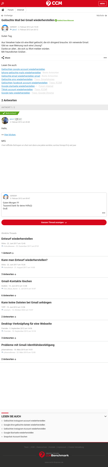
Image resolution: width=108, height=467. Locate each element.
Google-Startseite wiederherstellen (19, 433)
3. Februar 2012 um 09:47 (20, 198)
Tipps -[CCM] (55, 82)
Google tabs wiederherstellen (15, 93)
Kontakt (52, 447)
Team (26, 447)
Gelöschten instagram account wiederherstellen (24, 421)
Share (7, 58)
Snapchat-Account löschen (15, 436)
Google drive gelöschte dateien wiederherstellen (24, 425)
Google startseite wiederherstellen (18, 86)
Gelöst (60, 20)
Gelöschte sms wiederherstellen (17, 79)
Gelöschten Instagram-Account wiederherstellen (25, 429)
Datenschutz (42, 447)
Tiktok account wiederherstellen (17, 89)
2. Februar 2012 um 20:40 (20, 122)
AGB (33, 447)
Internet (20, 10)
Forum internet (46, 86)
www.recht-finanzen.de (54, 462)
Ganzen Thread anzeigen (52, 222)
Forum (11, 10)
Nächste (100, 15)
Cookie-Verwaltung (76, 447)
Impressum (61, 447)
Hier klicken (10, 134)
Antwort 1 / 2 (8, 107)
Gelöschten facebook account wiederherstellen (24, 82)
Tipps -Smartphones (44, 79)
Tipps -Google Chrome (43, 93)
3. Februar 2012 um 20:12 (28, 30)
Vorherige (8, 15)
